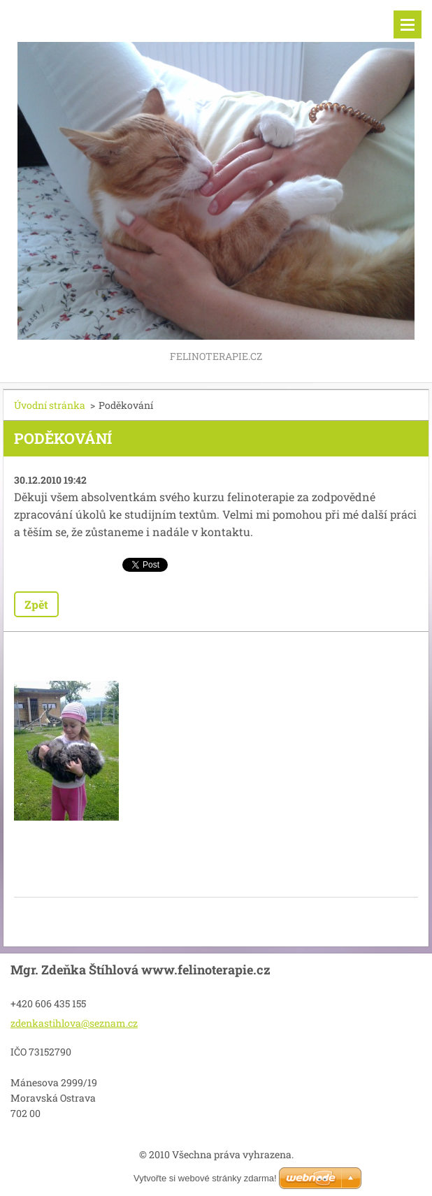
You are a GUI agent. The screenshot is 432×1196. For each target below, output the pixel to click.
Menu (408, 24)
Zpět (36, 604)
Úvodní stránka (49, 405)
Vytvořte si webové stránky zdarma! (205, 1178)
